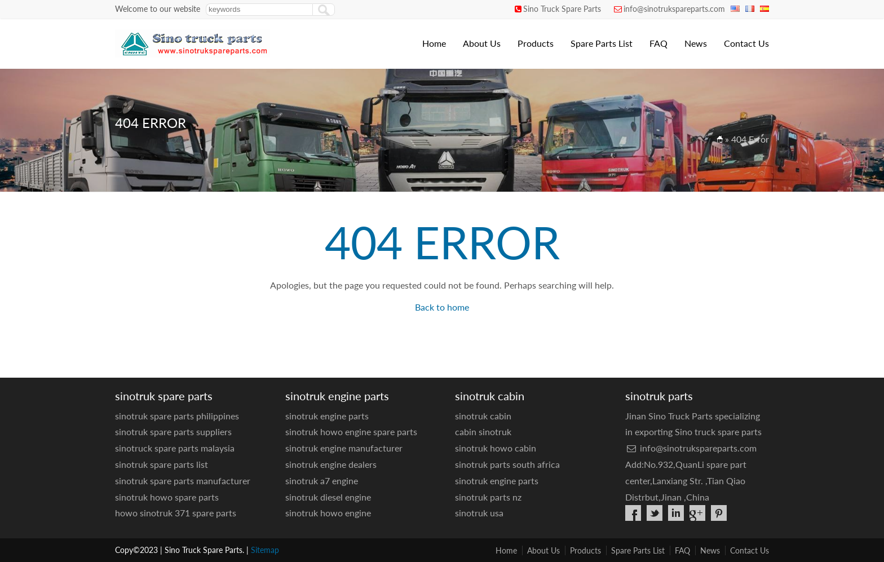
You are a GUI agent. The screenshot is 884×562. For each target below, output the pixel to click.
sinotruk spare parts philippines (177, 415)
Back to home (442, 307)
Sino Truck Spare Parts (562, 9)
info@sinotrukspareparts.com (674, 9)
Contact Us (746, 43)
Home (434, 43)
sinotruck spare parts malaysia (175, 447)
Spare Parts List (602, 43)
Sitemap (265, 550)
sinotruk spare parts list (161, 464)
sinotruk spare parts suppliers (173, 431)
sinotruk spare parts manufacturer (182, 480)
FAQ (658, 43)
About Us (482, 43)
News (695, 43)
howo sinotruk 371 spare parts (175, 512)
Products (536, 43)
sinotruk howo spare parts (167, 497)
